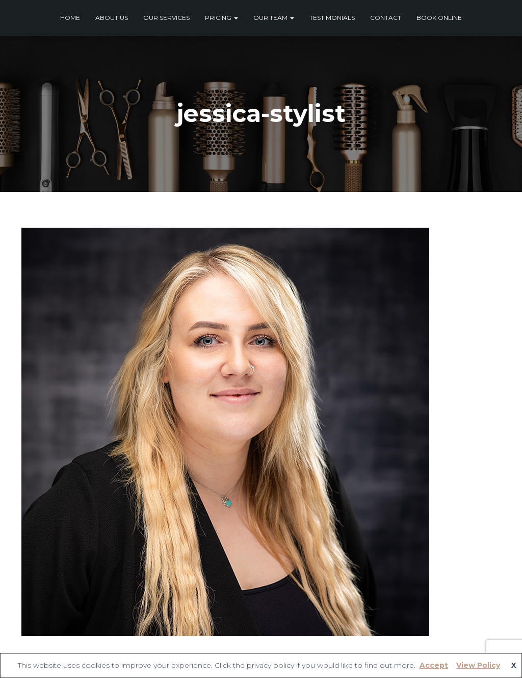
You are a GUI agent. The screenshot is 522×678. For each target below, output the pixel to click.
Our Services (166, 17)
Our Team (273, 17)
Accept (434, 665)
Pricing (221, 17)
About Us (111, 17)
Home (70, 17)
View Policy (478, 665)
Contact (385, 17)
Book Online (439, 17)
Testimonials (332, 17)
